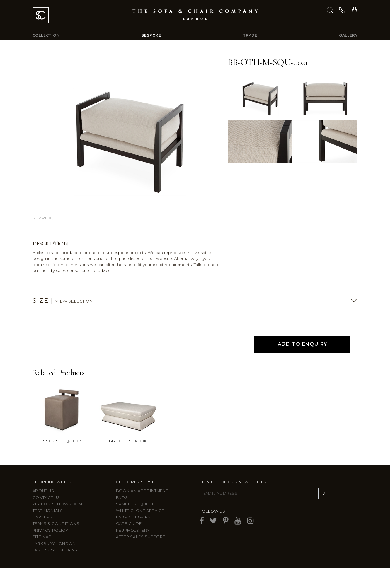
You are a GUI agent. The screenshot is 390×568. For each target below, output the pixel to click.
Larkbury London (54, 543)
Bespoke (151, 35)
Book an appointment (142, 491)
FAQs (122, 497)
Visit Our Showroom (57, 504)
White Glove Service (140, 511)
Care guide (129, 523)
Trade (250, 35)
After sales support (140, 537)
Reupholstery (133, 530)
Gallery (348, 35)
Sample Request (135, 504)
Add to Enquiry (302, 344)
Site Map (42, 537)
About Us (43, 491)
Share (43, 218)
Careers (42, 517)
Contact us (46, 497)
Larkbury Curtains (55, 550)
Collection (46, 35)
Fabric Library (133, 517)
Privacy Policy (50, 530)
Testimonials (48, 511)
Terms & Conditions (56, 523)
